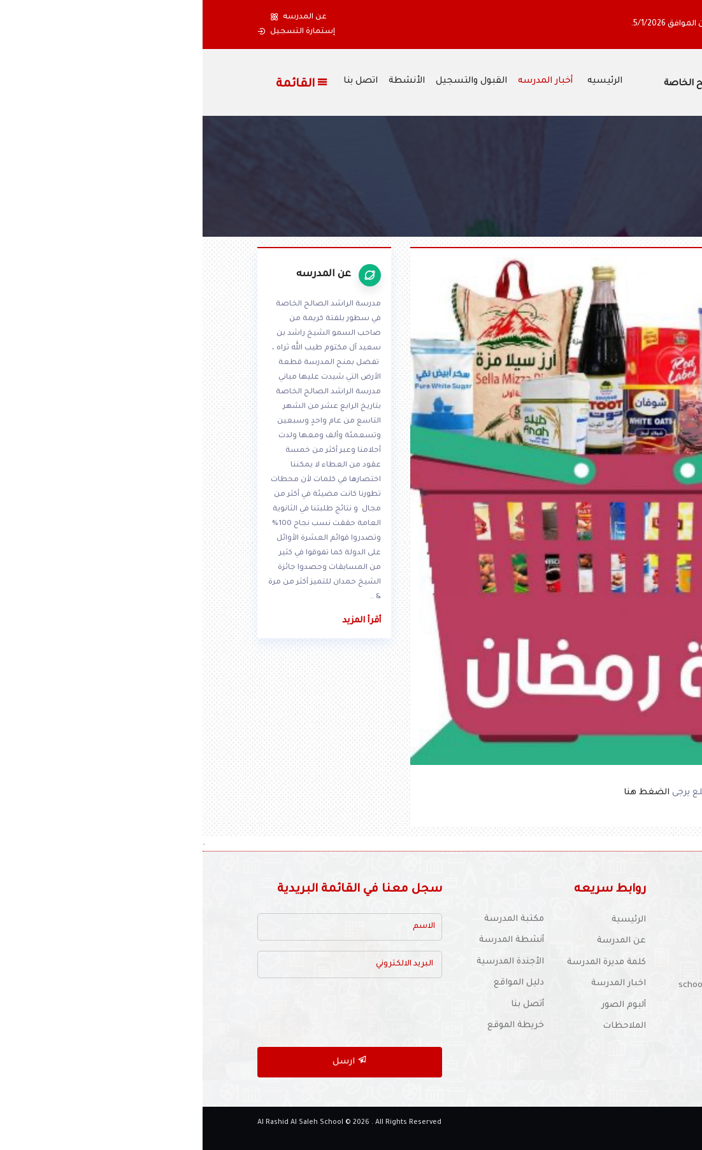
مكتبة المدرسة (311, 919)
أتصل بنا (324, 1004)
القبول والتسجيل (268, 81)
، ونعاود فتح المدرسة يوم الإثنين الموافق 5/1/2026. (522, 24)
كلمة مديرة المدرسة (403, 962)
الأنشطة (204, 81)
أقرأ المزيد (159, 621)
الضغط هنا (445, 792)
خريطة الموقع (313, 1025)
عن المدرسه (96, 17)
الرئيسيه (402, 81)
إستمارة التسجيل (94, 31)
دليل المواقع (316, 983)
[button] (630, 24)
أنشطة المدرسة (308, 940)
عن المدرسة (418, 941)
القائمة (99, 83)
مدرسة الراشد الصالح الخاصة (521, 84)
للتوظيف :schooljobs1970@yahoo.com (553, 985)
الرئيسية (426, 920)
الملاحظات (421, 1026)
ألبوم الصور (421, 1005)
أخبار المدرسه (342, 81)
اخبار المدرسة (416, 983)
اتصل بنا (158, 81)
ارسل (147, 1061)
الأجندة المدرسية (307, 962)
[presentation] (143, 1013)
